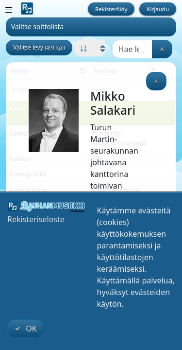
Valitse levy (39, 47)
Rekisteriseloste (36, 219)
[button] (90, 48)
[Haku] (132, 49)
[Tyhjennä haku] (162, 49)
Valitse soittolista (37, 26)
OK (25, 328)
